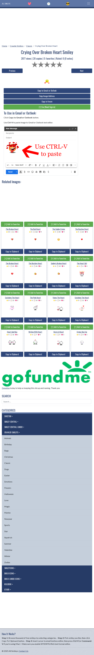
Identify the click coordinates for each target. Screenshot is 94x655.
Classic (29, 46)
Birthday (8, 444)
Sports (7, 525)
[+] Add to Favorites (12, 224)
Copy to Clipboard (12, 251)
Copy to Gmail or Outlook (47, 90)
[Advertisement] (47, 25)
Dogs (6, 469)
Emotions (8, 481)
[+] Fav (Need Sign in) (47, 107)
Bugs (6, 450)
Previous (12, 70)
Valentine (8, 550)
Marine (7, 512)
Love (6, 500)
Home (4, 46)
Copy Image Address (47, 96)
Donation (6, 388)
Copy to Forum (47, 101)
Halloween (8, 494)
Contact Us (23, 651)
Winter (7, 556)
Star (6, 531)
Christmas (8, 457)
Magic (7, 506)
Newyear (8, 519)
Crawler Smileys (16, 46)
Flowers (7, 488)
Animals (7, 438)
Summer (7, 544)
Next (82, 70)
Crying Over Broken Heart (46, 46)
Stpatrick (8, 537)
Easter (7, 475)
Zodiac (7, 562)
